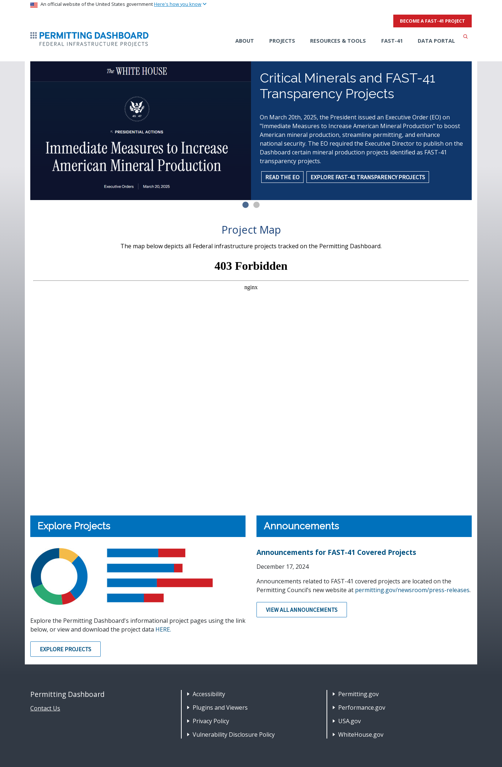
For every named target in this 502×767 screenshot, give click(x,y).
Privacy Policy (211, 721)
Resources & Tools (338, 40)
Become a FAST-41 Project (432, 21)
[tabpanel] (251, 130)
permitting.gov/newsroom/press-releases (412, 590)
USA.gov (349, 721)
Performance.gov (361, 707)
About (244, 40)
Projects (282, 40)
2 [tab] (256, 205)
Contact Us (45, 708)
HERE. (163, 629)
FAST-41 (392, 40)
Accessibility (209, 694)
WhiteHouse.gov (360, 734)
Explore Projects (65, 649)
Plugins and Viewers (220, 707)
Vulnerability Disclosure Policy (234, 734)
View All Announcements (301, 609)
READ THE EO (282, 177)
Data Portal (436, 40)
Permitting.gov (358, 694)
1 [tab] (245, 205)
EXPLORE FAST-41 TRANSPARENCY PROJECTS (367, 177)
